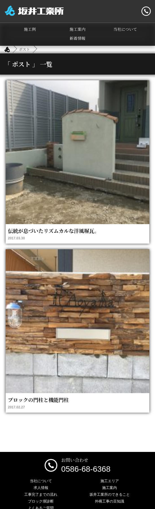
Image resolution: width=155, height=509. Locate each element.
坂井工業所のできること (109, 494)
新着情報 (78, 38)
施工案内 (78, 29)
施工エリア (110, 481)
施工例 (30, 29)
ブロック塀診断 (41, 501)
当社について (125, 29)
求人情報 (41, 488)
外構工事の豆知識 (109, 501)
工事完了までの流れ (40, 494)
